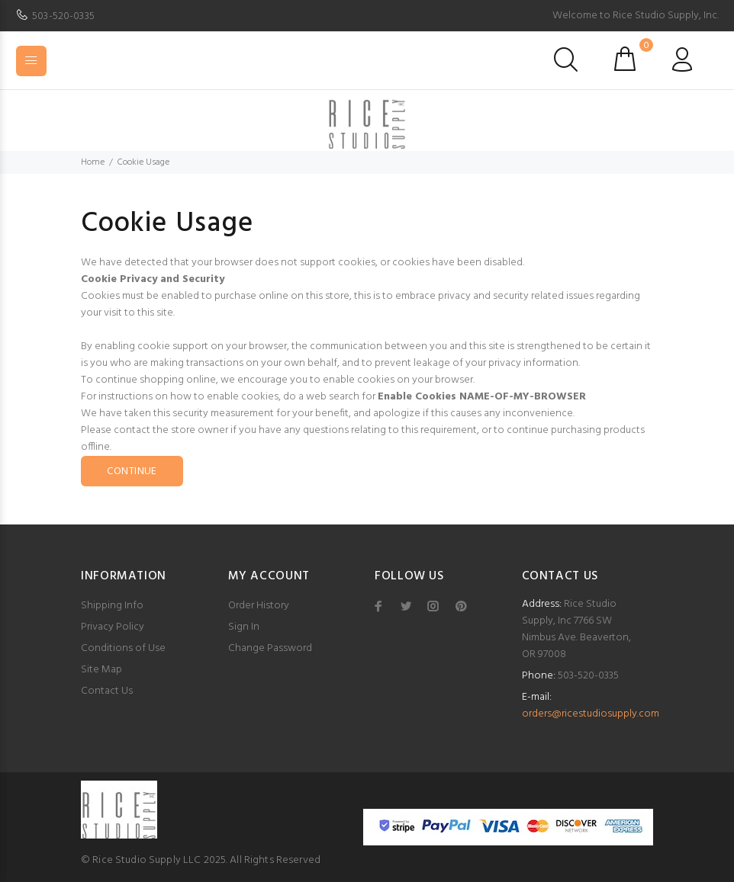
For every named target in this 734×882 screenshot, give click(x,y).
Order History (258, 605)
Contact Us (107, 691)
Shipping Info (112, 605)
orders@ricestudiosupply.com (590, 714)
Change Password (270, 648)
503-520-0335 (63, 16)
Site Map (101, 669)
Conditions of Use (123, 648)
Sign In (243, 627)
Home (93, 162)
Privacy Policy (112, 627)
